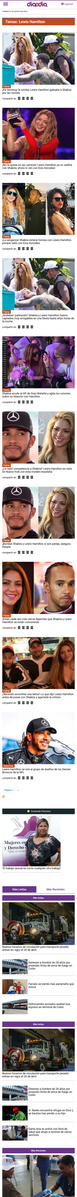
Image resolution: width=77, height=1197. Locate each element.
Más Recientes (56, 889)
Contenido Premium (39, 811)
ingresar (67, 4)
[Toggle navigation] (5, 4)
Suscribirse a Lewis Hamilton (3, 796)
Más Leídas (19, 889)
